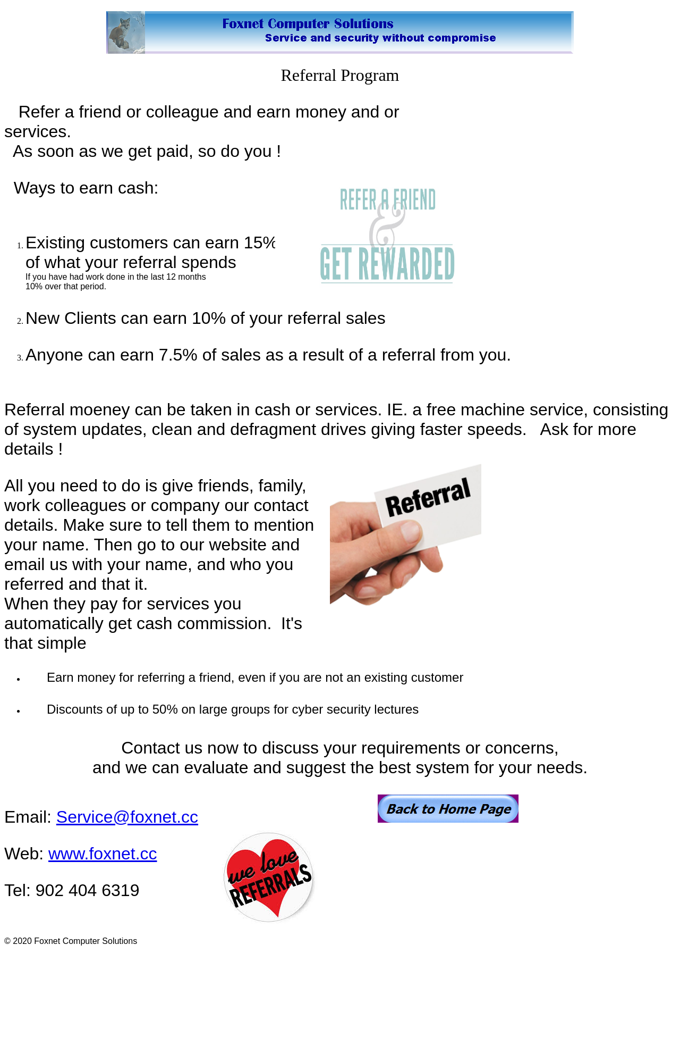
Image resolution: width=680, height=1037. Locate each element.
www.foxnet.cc (102, 853)
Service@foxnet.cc (127, 816)
